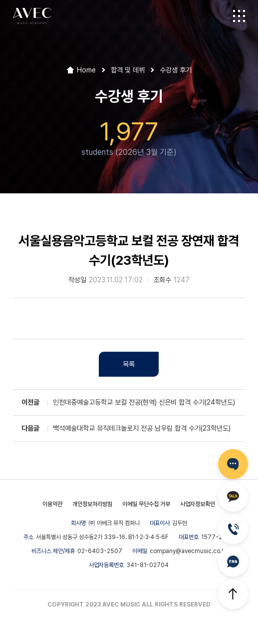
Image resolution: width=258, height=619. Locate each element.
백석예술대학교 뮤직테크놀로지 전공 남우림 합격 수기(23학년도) (142, 428)
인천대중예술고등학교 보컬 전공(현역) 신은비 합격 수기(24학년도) (144, 402)
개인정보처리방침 (92, 504)
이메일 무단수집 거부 (146, 504)
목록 (129, 364)
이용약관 (52, 504)
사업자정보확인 (197, 504)
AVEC (32, 15)
